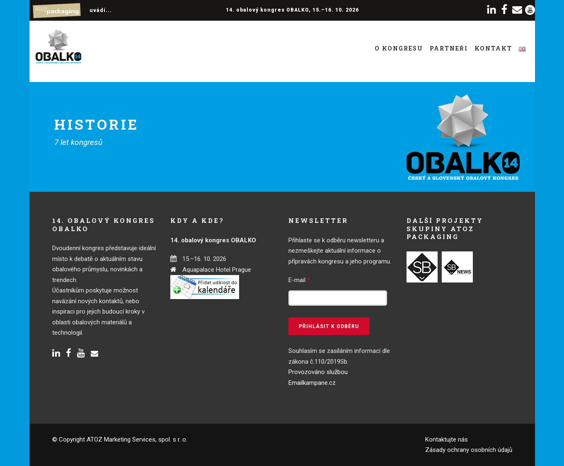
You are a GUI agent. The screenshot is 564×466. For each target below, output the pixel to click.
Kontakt (493, 48)
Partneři (449, 48)
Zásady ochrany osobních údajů (468, 450)
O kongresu (399, 48)
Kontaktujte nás (446, 439)
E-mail (299, 280)
